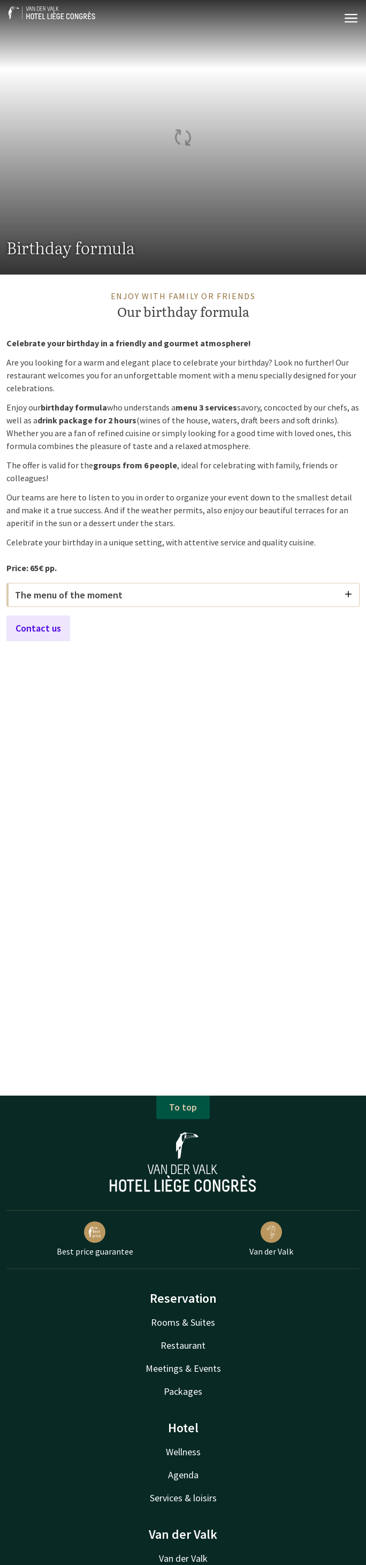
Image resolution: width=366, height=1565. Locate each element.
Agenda (183, 1475)
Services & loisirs (183, 1498)
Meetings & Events (183, 1368)
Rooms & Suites (183, 1322)
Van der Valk (271, 1239)
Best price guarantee (95, 1239)
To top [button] (183, 1107)
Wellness (183, 1452)
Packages (183, 1391)
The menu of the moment (184, 595)
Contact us (38, 628)
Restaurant (183, 1345)
